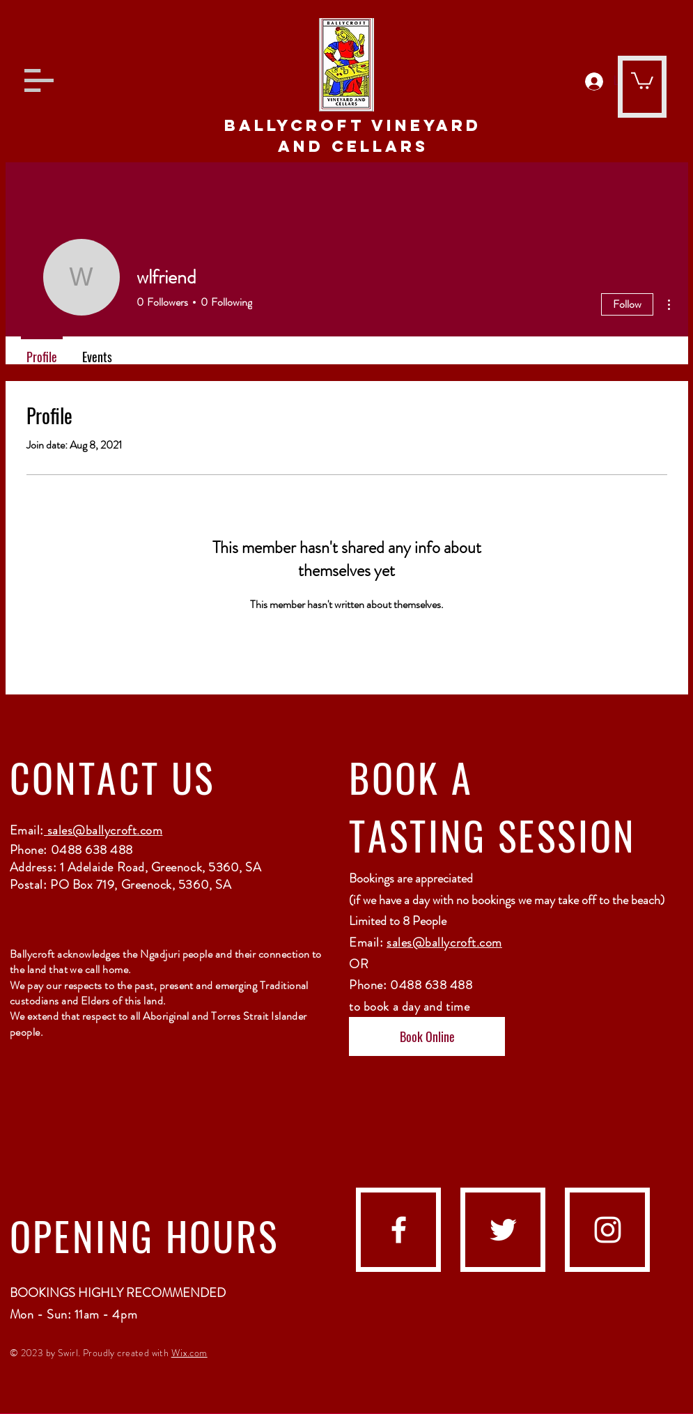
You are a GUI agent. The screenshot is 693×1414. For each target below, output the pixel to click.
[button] (39, 80)
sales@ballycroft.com (103, 830)
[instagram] (607, 1230)
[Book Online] (427, 1036)
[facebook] (398, 1230)
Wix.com (189, 1353)
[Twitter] (503, 1230)
